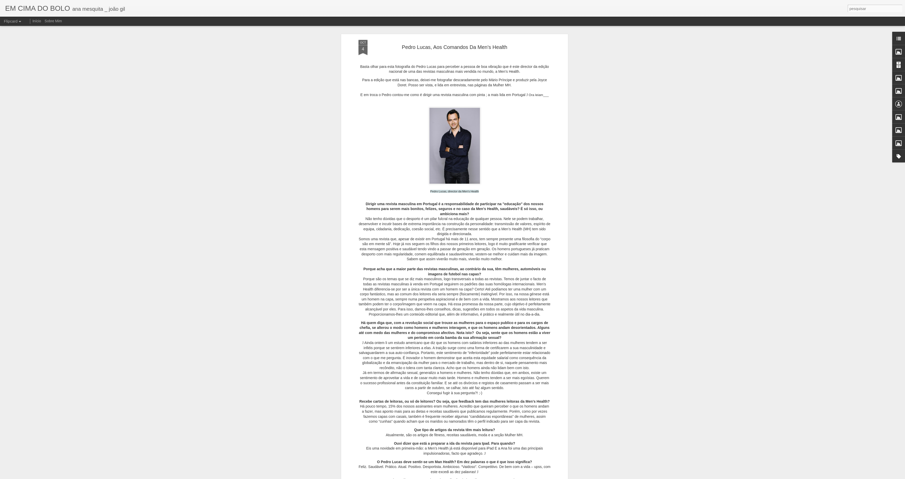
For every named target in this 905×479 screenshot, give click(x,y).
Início (37, 21)
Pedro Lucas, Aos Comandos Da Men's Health (454, 47)
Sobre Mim (53, 21)
